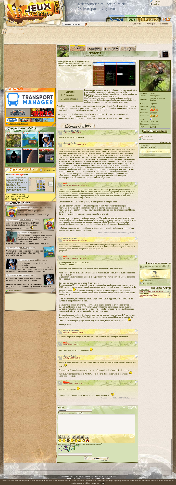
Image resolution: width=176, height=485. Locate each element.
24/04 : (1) (12, 200)
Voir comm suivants (15, 290)
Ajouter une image (148, 139)
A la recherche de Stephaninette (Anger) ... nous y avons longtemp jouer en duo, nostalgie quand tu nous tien (24, 226)
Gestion (153, 100)
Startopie (23, 248)
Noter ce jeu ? (148, 280)
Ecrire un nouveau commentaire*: (70, 413)
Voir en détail (147, 283)
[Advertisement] (87, 35)
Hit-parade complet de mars (18, 124)
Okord (33, 232)
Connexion (156, 1)
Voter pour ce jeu (149, 155)
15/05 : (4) (16, 198)
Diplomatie (154, 98)
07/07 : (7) (15, 195)
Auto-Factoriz (144, 290)
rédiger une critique (160, 266)
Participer (150, 24)
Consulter (137, 24)
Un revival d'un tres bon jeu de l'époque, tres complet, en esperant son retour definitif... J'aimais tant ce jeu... (24, 253)
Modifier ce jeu (147, 136)
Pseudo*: (61, 407)
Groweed (34, 260)
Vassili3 (66, 183)
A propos (164, 24)
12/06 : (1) (17, 196)
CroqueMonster (36, 207)
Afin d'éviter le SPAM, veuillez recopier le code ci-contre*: (80, 449)
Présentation (69, 95)
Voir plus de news (49, 170)
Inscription (156, 4)
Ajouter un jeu (13, 165)
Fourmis (162, 98)
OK (103, 483)
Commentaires (70, 99)
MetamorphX (144, 293)
